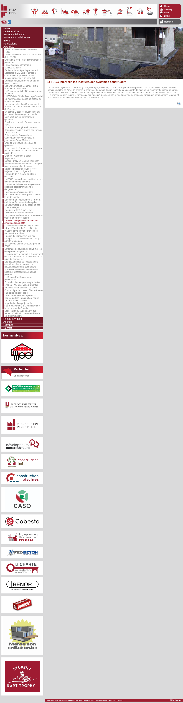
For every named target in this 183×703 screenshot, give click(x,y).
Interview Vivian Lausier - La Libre (20, 287)
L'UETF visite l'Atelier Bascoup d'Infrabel (23, 96)
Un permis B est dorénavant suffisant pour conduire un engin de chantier (22, 113)
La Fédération (11, 31)
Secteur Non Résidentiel (16, 37)
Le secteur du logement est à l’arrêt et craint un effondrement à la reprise (22, 201)
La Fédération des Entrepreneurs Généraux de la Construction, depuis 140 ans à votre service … (21, 298)
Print (166, 12)
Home (167, 6)
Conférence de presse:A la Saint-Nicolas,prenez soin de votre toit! (20, 76)
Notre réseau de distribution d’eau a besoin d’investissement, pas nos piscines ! (21, 272)
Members (169, 22)
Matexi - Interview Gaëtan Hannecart (21, 161)
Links (167, 16)
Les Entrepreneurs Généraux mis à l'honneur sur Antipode (21, 87)
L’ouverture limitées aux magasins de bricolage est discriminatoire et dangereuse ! (22, 187)
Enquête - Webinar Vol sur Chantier (21, 285)
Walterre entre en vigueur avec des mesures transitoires (21, 232)
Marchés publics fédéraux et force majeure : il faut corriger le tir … (20, 170)
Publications (10, 43)
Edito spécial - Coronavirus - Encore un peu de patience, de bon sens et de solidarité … (23, 150)
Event (6, 40)
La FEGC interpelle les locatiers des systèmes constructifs (21, 221)
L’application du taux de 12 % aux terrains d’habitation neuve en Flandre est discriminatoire (22, 313)
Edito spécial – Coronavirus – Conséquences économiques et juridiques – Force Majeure (19, 138)
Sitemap (168, 9)
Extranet (8, 324)
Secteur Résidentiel (14, 34)
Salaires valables (12, 67)
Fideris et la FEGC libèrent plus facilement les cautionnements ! (19, 211)
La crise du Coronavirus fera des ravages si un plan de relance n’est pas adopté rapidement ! (23, 238)
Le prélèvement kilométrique (17, 65)
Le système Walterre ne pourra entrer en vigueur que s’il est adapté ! (23, 216)
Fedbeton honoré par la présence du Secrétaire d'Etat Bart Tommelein (21, 71)
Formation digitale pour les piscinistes (22, 282)
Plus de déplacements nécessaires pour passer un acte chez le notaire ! (23, 164)
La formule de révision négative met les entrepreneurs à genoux (23, 250)
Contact (7, 327)
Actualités (8, 46)
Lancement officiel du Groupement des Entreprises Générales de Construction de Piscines (22, 106)
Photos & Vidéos (12, 318)
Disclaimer (175, 700)
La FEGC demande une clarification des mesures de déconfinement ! (23, 180)
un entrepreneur (22, 376)
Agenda (7, 321)
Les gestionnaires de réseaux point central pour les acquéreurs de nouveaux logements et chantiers (21, 264)
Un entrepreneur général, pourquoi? (21, 127)
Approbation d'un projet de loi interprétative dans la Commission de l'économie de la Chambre (22, 306)
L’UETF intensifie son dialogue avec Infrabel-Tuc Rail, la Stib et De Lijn (21, 226)
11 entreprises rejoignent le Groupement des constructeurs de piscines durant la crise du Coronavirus (23, 256)
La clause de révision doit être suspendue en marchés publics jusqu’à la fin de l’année (22, 194)
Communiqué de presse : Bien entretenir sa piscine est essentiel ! (23, 291)
